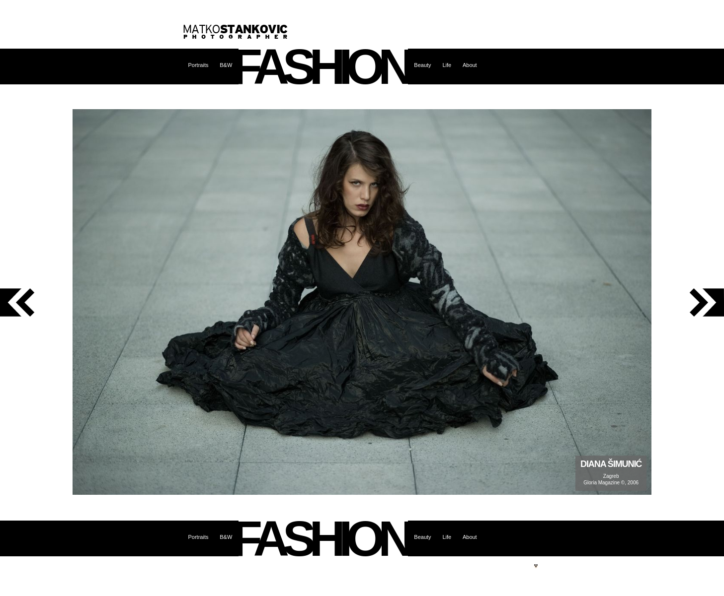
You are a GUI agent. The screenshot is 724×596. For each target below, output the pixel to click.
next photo (687, 302)
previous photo (36, 302)
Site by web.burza (536, 566)
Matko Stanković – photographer (235, 32)
